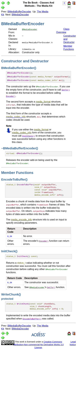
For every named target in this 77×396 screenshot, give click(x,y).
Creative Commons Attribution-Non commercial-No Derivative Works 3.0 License (38, 344)
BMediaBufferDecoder (19, 11)
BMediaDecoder (20, 14)
